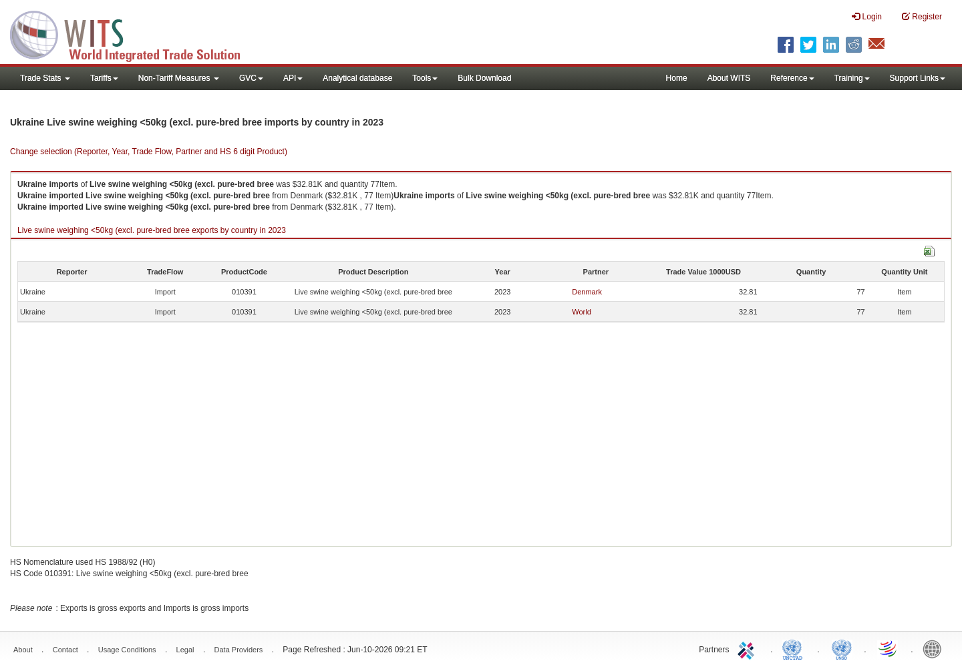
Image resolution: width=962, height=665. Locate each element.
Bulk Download (484, 78)
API (293, 78)
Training (852, 78)
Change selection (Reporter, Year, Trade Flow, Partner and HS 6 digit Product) (148, 151)
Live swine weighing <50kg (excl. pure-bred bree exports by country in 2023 (151, 230)
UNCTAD (795, 648)
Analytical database (357, 78)
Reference (792, 78)
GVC (251, 78)
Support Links (917, 78)
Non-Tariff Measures (178, 78)
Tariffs (104, 78)
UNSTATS (841, 648)
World (581, 312)
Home (676, 78)
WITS (133, 33)
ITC (748, 648)
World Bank (935, 648)
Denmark (587, 292)
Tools (425, 78)
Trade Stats (45, 78)
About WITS (729, 78)
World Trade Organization (888, 648)
